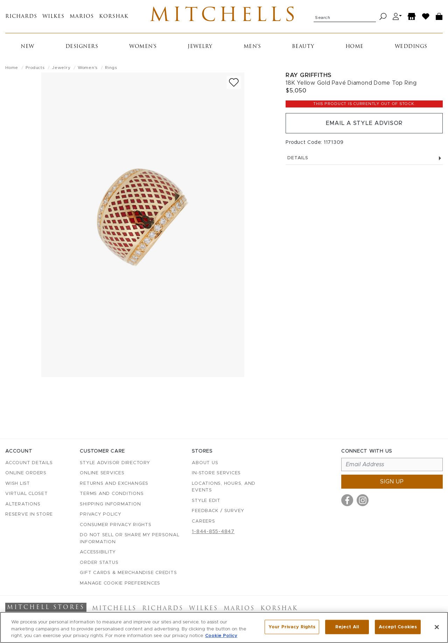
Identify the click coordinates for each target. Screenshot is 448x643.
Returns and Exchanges (114, 483)
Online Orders (26, 473)
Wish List (17, 483)
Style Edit (206, 500)
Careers (203, 521)
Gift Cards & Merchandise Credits (128, 573)
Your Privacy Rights (291, 626)
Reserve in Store (29, 514)
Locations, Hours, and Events (223, 487)
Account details (28, 463)
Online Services (102, 473)
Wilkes (53, 16)
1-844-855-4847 (213, 531)
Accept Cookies (398, 626)
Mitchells (224, 16)
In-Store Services (216, 473)
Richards (21, 16)
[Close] (436, 627)
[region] (224, 627)
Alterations (22, 504)
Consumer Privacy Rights (115, 525)
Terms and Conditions (112, 493)
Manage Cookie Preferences (120, 583)
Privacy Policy (100, 514)
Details (364, 158)
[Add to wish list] (234, 82)
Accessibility (98, 552)
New (27, 46)
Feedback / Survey (218, 511)
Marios (82, 16)
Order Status (99, 562)
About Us (205, 463)
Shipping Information (110, 504)
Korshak (113, 16)
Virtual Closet (26, 493)
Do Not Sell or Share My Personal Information (129, 538)
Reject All (347, 626)
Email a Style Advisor (364, 123)
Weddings (411, 46)
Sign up (392, 481)
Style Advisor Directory (115, 463)
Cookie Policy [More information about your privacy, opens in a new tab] (221, 636)
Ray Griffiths (308, 75)
